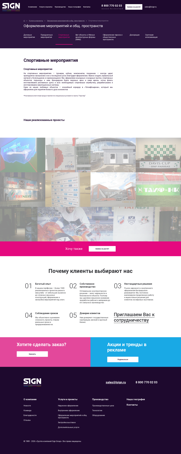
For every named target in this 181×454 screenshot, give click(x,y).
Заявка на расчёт (102, 249)
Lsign (32, 382)
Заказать (32, 354)
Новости (27, 406)
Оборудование (98, 415)
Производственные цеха (103, 406)
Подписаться (123, 359)
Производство (60, 7)
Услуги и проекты (45, 7)
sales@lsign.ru (151, 7)
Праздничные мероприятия (47, 36)
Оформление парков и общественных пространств (112, 37)
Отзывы (27, 420)
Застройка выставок (67, 422)
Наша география (74, 7)
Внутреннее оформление (69, 410)
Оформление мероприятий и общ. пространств (65, 21)
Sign (11, 7)
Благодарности (30, 415)
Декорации (134, 35)
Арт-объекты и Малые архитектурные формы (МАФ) (85, 37)
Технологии (97, 410)
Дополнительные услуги (68, 427)
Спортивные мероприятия (64, 36)
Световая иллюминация (151, 36)
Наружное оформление (68, 406)
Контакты (86, 7)
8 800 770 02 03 (111, 5)
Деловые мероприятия (29, 36)
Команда (27, 410)
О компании (32, 7)
